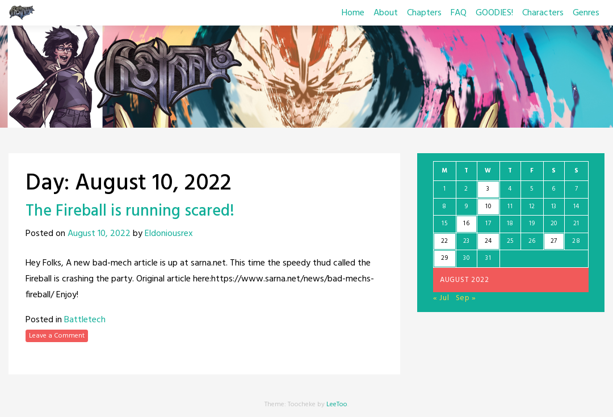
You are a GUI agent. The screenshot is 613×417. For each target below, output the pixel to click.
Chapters (424, 13)
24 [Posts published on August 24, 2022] (488, 241)
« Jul (441, 298)
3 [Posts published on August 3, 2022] (488, 189)
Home (353, 13)
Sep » (466, 298)
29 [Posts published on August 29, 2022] (444, 258)
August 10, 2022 (99, 233)
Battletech (85, 320)
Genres (586, 13)
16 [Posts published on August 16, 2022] (466, 223)
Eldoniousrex (169, 233)
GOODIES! (494, 13)
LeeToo (336, 404)
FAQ (459, 13)
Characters (543, 13)
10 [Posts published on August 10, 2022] (488, 206)
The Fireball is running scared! (130, 211)
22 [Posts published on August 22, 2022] (444, 241)
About (385, 13)
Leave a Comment (57, 336)
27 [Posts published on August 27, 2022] (554, 241)
